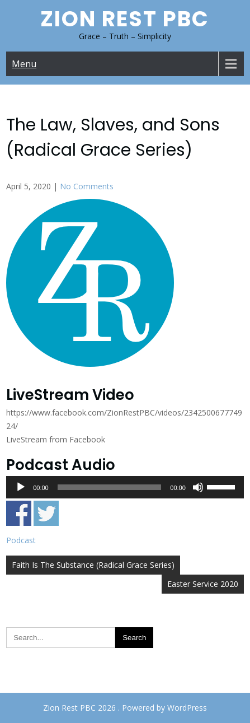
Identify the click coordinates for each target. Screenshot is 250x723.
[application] (125, 487)
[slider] (110, 487)
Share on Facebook (18, 513)
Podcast (21, 540)
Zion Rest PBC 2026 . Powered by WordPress (125, 707)
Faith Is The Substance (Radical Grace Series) (93, 564)
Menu (24, 64)
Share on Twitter (46, 513)
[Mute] (198, 487)
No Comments (87, 186)
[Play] (20, 487)
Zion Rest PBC (124, 19)
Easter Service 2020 (202, 584)
